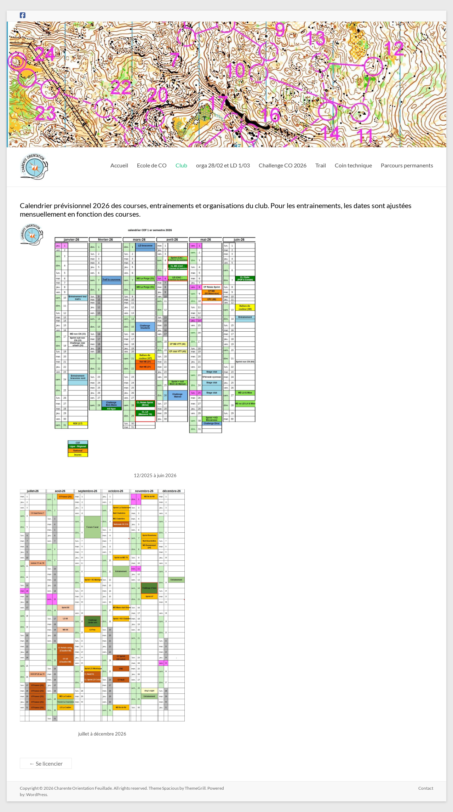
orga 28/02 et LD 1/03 (223, 165)
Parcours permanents (407, 165)
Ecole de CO (152, 165)
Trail (320, 165)
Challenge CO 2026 (282, 165)
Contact (425, 788)
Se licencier (46, 763)
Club (181, 165)
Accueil (119, 165)
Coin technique (353, 165)
